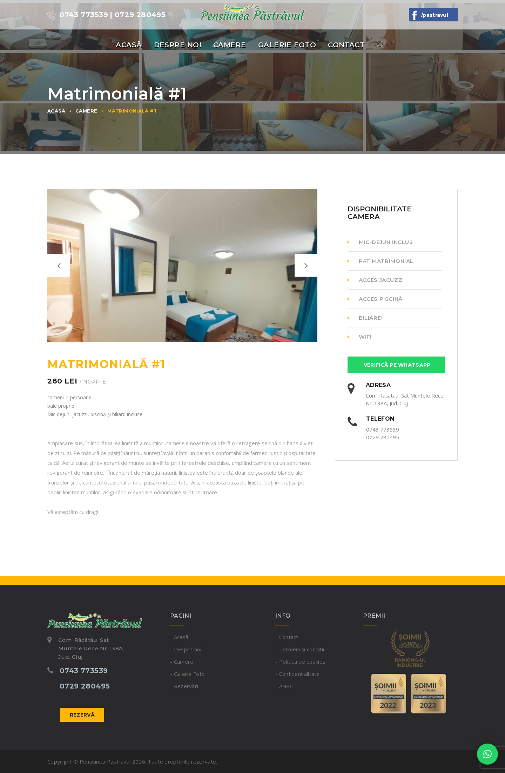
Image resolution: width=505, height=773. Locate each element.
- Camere (181, 661)
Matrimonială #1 (131, 111)
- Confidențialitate (297, 673)
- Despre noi (186, 649)
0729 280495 (382, 437)
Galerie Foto (287, 45)
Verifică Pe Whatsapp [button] (396, 365)
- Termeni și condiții (299, 649)
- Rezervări (184, 686)
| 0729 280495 (138, 15)
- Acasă (179, 636)
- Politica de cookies (300, 661)
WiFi (359, 336)
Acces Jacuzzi (376, 280)
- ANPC (284, 686)
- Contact (286, 636)
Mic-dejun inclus (380, 242)
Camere (229, 45)
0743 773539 (77, 15)
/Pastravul (433, 15)
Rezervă (82, 715)
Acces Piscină (375, 299)
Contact (346, 45)
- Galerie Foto (187, 673)
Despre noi (178, 45)
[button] (487, 754)
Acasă (129, 45)
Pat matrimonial (380, 261)
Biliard (365, 317)
